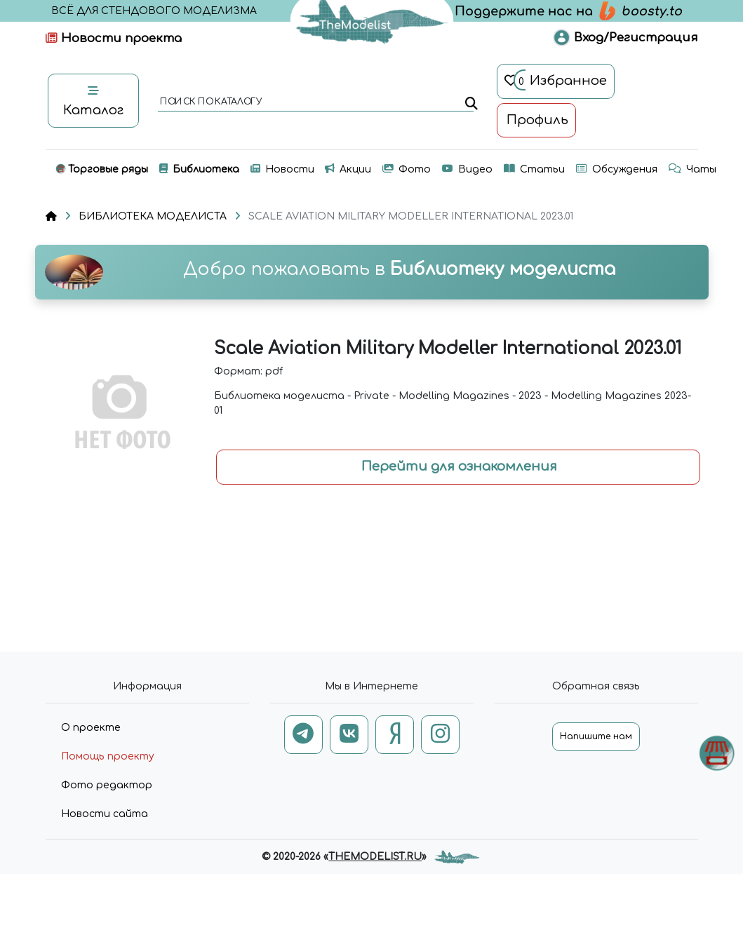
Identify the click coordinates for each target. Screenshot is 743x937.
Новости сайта (104, 814)
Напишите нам (596, 736)
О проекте (91, 727)
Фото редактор (106, 785)
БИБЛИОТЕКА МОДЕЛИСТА (153, 216)
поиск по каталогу (210, 102)
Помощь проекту (107, 756)
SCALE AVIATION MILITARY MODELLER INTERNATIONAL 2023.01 (410, 216)
